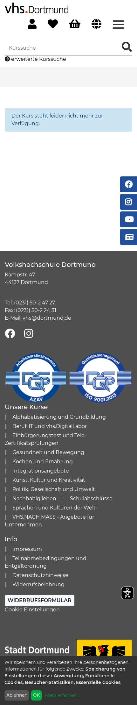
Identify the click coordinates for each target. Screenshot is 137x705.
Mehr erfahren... (62, 695)
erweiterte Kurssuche (35, 59)
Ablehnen (16, 695)
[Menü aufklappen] (118, 24)
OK (36, 695)
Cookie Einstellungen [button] (32, 610)
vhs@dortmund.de (47, 318)
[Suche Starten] (126, 47)
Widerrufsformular (40, 600)
